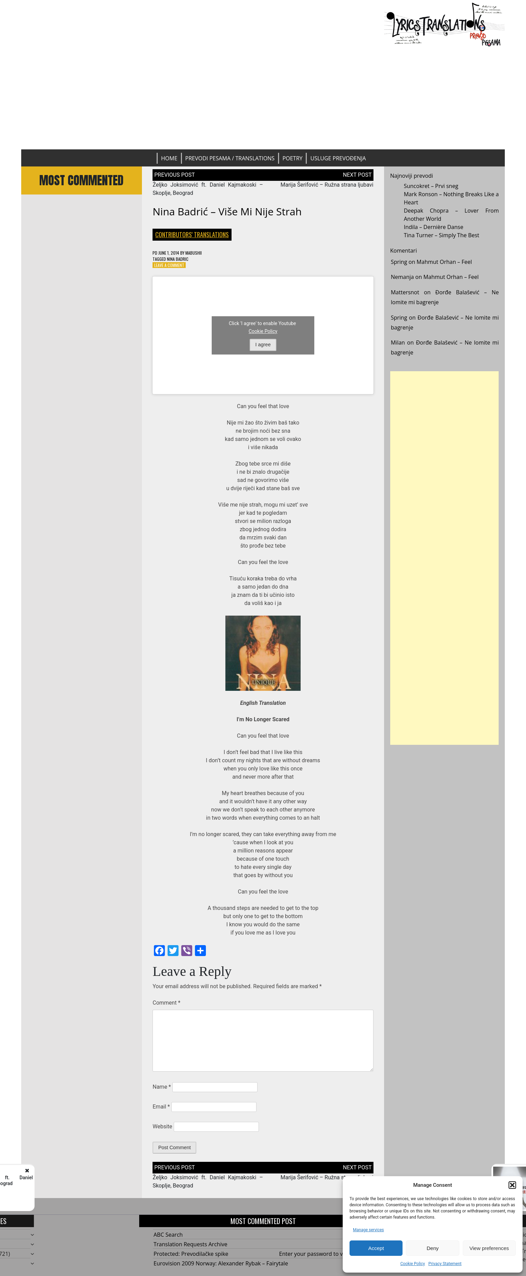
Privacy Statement (444, 1263)
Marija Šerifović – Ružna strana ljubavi (326, 185)
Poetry (292, 158)
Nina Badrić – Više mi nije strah (227, 211)
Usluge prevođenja (338, 158)
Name (162, 1087)
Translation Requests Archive (190, 1244)
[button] (512, 1185)
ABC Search (168, 1234)
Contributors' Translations (192, 234)
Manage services (368, 1229)
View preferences (489, 1248)
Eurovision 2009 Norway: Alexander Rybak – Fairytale (221, 1263)
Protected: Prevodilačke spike (191, 1254)
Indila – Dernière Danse (433, 227)
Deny (432, 1248)
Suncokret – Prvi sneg (431, 186)
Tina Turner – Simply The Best (441, 235)
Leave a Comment (169, 265)
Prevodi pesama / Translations (230, 158)
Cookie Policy (412, 1263)
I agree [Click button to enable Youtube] (263, 345)
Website (162, 1126)
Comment (166, 1002)
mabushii (193, 253)
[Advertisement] (263, 98)
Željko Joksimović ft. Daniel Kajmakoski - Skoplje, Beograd (89, 1180)
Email (161, 1106)
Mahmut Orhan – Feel (444, 262)
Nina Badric (177, 259)
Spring (399, 262)
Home (169, 158)
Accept (376, 1248)
